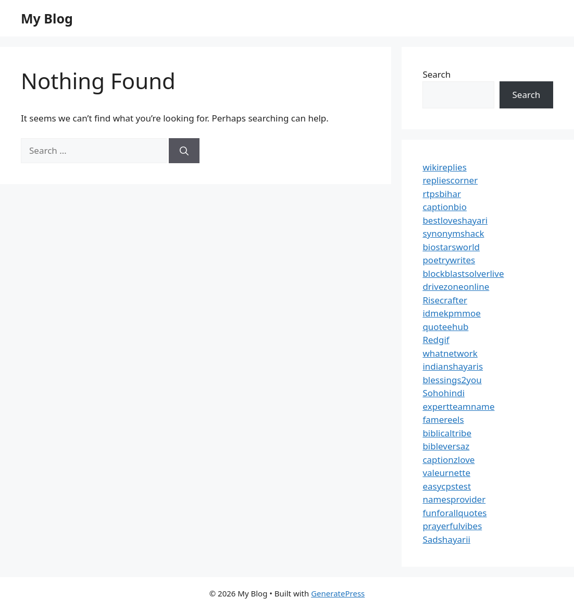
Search (436, 74)
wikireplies (444, 167)
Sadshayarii (446, 539)
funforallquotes (454, 513)
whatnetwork (450, 353)
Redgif (435, 340)
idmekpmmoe (451, 313)
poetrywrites (448, 260)
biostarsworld (451, 247)
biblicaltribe (446, 433)
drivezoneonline (455, 286)
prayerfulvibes (452, 526)
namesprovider (453, 499)
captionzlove (448, 460)
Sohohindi (443, 393)
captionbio (444, 207)
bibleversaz (445, 446)
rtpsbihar (441, 194)
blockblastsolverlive (463, 273)
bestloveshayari (455, 220)
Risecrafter (444, 300)
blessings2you (451, 380)
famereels (443, 419)
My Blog (47, 18)
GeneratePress (338, 593)
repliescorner (450, 180)
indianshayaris (452, 366)
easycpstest (446, 486)
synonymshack (453, 233)
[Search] (184, 150)
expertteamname (458, 406)
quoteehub (445, 327)
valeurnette (446, 473)
